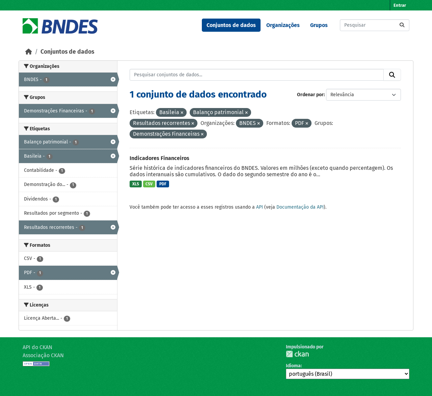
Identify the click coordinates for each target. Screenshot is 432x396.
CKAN (297, 354)
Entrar (400, 5)
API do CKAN (37, 347)
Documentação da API (300, 207)
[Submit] (402, 25)
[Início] (28, 51)
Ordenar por (310, 95)
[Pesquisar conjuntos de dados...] (374, 25)
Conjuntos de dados (231, 25)
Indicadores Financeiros (159, 158)
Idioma (293, 366)
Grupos (319, 25)
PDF (162, 184)
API (259, 207)
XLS (135, 184)
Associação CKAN (43, 355)
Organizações (283, 25)
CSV (149, 184)
